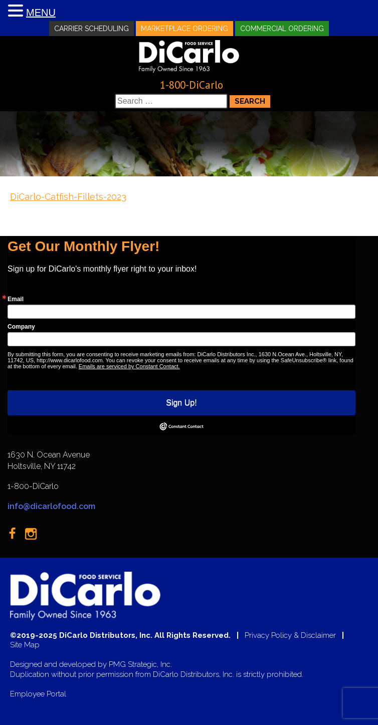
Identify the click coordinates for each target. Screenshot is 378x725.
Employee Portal (38, 694)
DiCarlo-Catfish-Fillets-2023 (68, 196)
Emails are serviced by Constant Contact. (129, 366)
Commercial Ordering (282, 29)
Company (21, 327)
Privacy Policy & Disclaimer (290, 635)
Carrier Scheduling (91, 29)
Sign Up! (181, 402)
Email (16, 299)
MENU (41, 12)
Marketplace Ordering (184, 29)
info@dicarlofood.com (51, 506)
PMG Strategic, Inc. (140, 664)
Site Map (25, 645)
